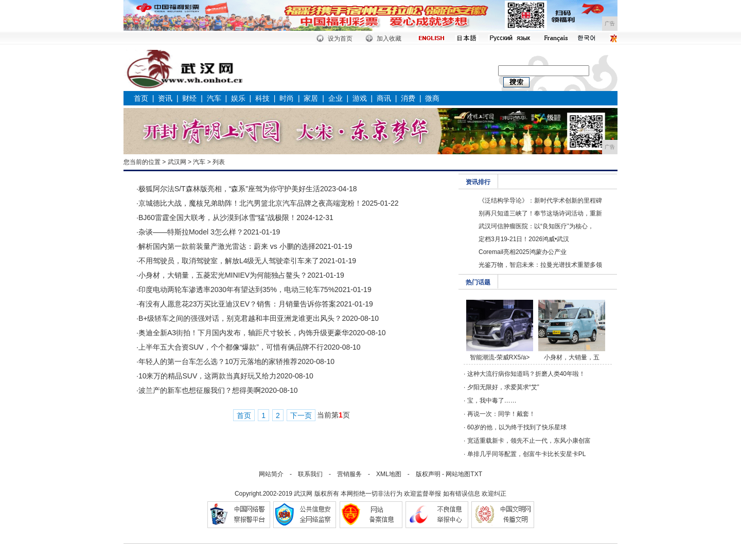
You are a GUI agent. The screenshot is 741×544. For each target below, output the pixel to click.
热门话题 (478, 282)
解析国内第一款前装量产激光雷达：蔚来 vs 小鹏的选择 (226, 246)
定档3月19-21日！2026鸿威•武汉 (524, 239)
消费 (408, 98)
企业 (335, 98)
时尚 (286, 98)
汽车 (214, 98)
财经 (189, 98)
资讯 (165, 98)
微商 (432, 98)
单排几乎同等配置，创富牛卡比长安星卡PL (526, 454)
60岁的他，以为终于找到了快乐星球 (517, 427)
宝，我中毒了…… (492, 400)
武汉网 (177, 162)
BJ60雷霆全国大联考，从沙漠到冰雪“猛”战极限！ (217, 217)
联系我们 (310, 474)
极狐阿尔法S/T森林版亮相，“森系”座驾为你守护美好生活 (229, 189)
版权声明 (428, 474)
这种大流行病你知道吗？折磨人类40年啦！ (526, 373)
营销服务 (349, 474)
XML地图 (388, 474)
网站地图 (458, 474)
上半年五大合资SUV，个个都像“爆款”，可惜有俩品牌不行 (231, 347)
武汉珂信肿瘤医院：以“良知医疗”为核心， (536, 226)
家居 (311, 98)
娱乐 (238, 98)
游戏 (359, 98)
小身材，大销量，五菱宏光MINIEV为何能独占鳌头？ (222, 275)
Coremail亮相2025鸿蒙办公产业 (523, 252)
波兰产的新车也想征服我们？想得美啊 (199, 390)
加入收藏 (389, 38)
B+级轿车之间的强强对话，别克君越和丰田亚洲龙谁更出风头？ (240, 318)
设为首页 (340, 38)
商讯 (384, 98)
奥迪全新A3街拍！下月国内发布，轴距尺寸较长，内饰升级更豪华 (243, 333)
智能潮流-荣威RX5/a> (500, 357)
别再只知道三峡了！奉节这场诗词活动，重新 (540, 213)
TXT (476, 474)
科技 (262, 98)
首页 (141, 98)
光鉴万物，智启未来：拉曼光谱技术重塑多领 (540, 264)
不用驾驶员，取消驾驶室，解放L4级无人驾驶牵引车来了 (229, 261)
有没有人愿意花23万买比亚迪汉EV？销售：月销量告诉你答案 (237, 304)
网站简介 (271, 474)
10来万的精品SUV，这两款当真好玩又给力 (207, 376)
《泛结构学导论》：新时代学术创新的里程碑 (540, 200)
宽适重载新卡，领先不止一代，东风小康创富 (529, 440)
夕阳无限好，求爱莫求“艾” (503, 387)
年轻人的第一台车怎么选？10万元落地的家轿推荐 (218, 361)
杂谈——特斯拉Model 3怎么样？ (190, 232)
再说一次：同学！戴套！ (501, 414)
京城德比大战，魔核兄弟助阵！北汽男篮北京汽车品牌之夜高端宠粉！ (250, 203)
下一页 (301, 415)
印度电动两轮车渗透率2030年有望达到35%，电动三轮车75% (236, 289)
